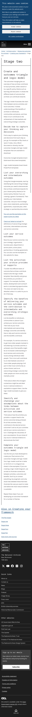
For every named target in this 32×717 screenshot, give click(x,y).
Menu (27, 44)
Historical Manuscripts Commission (12, 610)
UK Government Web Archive (10, 622)
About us (4, 578)
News (3, 585)
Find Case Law (5, 629)
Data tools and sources (9, 537)
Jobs (2, 603)
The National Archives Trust (10, 636)
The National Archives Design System (13, 643)
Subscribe (16, 667)
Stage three (5, 525)
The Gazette (5, 633)
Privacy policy (6, 687)
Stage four (4, 529)
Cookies (4, 691)
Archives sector (11, 51)
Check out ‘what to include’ (13, 221)
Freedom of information (9, 680)
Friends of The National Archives (11, 640)
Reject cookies (16, 31)
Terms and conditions (9, 684)
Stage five (4, 533)
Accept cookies (16, 26)
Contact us (4, 582)
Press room (5, 599)
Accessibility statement (9, 676)
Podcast (3, 592)
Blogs (3, 589)
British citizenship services (9, 606)
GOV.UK (16, 711)
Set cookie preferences (16, 36)
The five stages (6, 518)
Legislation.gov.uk (7, 626)
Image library (5, 596)
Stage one (4, 521)
